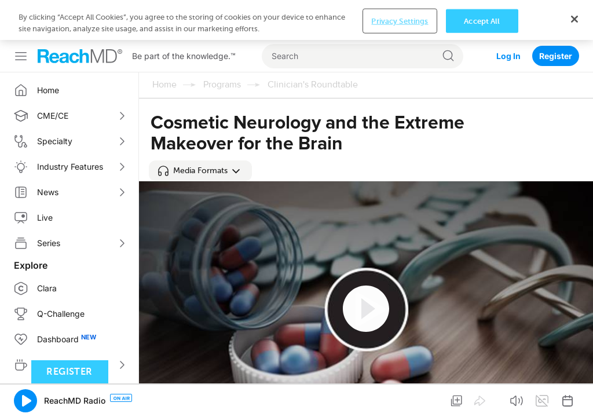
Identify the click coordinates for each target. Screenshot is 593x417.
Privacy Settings (399, 398)
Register (555, 16)
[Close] (574, 396)
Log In (508, 16)
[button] (200, 130)
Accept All (482, 398)
